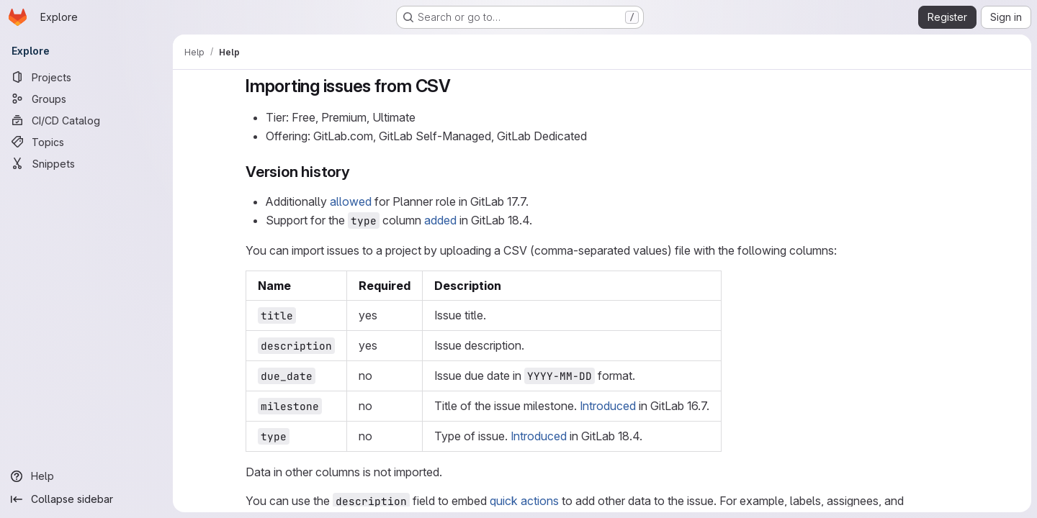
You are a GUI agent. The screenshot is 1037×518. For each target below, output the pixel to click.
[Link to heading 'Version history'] (358, 172)
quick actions (524, 501)
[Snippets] (86, 163)
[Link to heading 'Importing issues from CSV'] (460, 86)
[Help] (86, 476)
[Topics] (86, 142)
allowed (351, 201)
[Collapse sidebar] (86, 499)
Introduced (608, 406)
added (440, 220)
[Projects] (86, 77)
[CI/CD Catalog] (86, 120)
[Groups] (86, 98)
